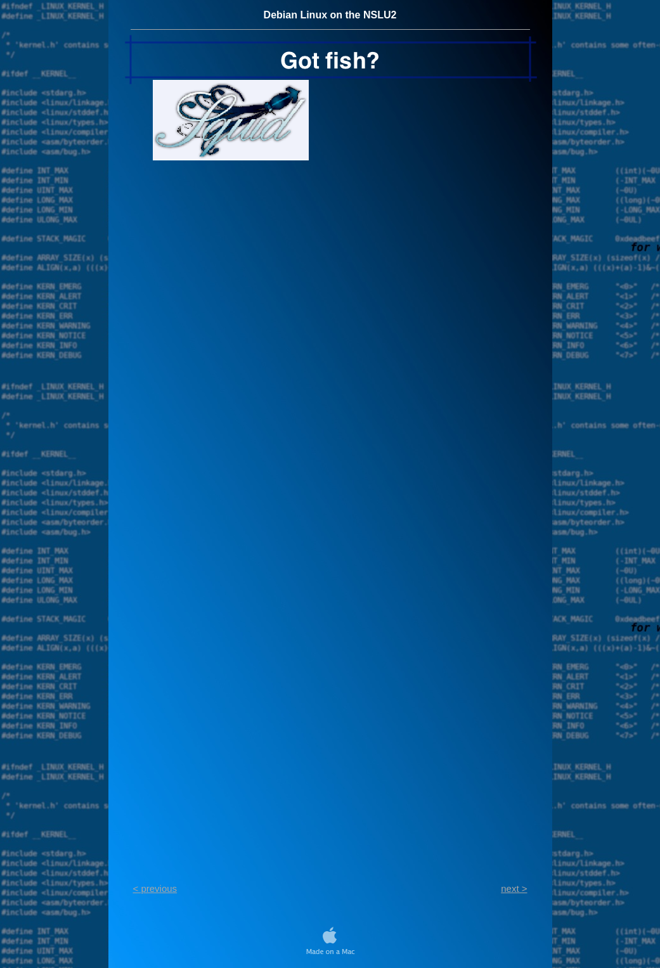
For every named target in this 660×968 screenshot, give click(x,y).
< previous (155, 888)
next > (514, 888)
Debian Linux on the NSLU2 (330, 15)
